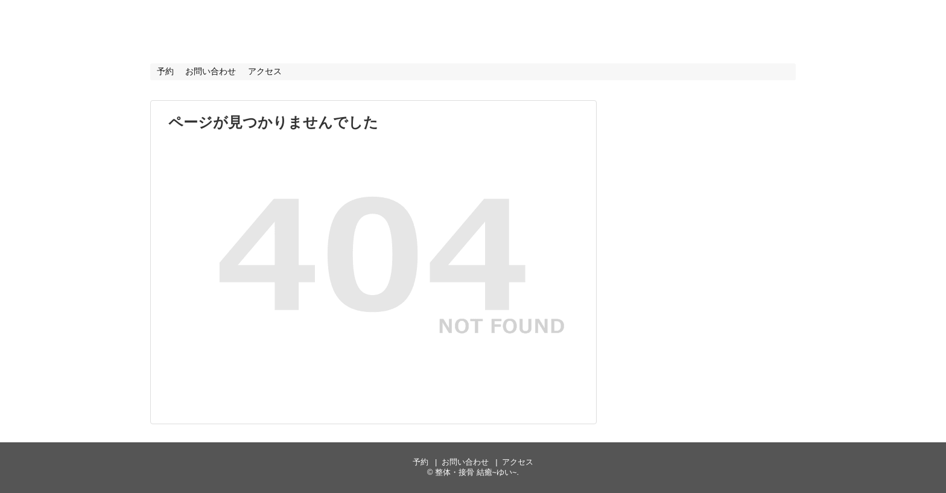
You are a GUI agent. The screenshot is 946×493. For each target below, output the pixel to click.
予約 (165, 71)
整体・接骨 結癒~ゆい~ (263, 29)
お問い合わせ (210, 71)
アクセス (265, 71)
